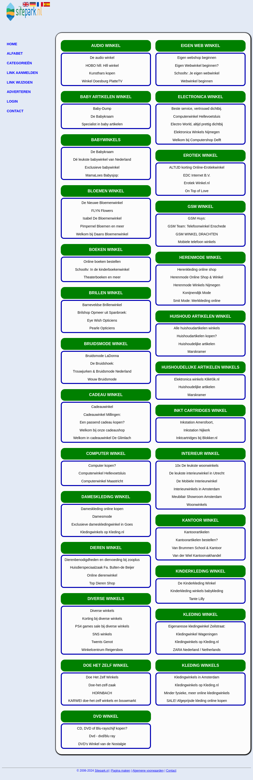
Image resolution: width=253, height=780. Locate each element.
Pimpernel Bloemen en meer (102, 226)
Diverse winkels (102, 611)
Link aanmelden (22, 73)
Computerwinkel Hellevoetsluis (102, 473)
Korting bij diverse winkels (102, 619)
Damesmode (102, 516)
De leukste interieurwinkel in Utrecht (196, 473)
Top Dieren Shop (102, 583)
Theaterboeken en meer (102, 277)
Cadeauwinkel (102, 407)
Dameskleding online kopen (102, 509)
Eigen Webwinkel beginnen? (196, 65)
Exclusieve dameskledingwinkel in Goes (102, 524)
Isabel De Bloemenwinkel (102, 218)
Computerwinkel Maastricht (102, 481)
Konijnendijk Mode (197, 293)
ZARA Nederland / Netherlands (196, 650)
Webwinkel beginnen (197, 81)
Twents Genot (102, 642)
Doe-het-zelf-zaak (102, 685)
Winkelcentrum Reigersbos (102, 650)
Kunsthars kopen (102, 73)
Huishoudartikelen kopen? (197, 336)
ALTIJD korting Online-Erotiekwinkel (196, 167)
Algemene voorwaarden (148, 770)
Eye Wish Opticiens (102, 320)
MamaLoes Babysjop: (102, 175)
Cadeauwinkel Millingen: (102, 415)
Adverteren (19, 92)
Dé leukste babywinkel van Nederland (102, 159)
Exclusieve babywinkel (102, 167)
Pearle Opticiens (102, 328)
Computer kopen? (102, 466)
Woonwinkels (197, 505)
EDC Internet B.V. (196, 175)
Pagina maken (120, 770)
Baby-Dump (102, 109)
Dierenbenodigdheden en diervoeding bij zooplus (102, 560)
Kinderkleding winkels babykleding (196, 591)
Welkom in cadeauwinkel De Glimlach (102, 438)
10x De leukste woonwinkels (196, 466)
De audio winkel (102, 58)
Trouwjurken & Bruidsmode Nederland (102, 371)
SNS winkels (102, 634)
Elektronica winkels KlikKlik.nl (196, 379)
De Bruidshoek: (102, 363)
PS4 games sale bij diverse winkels (102, 626)
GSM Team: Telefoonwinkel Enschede (197, 226)
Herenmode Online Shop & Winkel (196, 277)
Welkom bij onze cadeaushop (102, 430)
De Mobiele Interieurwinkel (196, 481)
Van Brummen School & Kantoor (197, 548)
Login (12, 101)
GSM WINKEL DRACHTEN (197, 234)
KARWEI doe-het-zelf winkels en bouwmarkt (102, 701)
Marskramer (197, 352)
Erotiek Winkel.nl (197, 183)
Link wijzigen (20, 82)
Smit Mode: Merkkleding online (196, 301)
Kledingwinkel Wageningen (197, 634)
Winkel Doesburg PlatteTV (102, 81)
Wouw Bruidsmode (102, 379)
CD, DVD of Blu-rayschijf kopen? (102, 728)
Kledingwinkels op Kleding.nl (102, 532)
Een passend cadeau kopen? (102, 422)
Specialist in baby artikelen (102, 124)
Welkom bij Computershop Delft (196, 140)
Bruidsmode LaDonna (102, 356)
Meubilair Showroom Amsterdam (197, 497)
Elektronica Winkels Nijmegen (197, 132)
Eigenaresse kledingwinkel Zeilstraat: (196, 626)
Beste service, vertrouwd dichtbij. (196, 109)
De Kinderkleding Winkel (197, 583)
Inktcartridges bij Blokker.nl (196, 438)
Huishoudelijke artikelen (196, 344)
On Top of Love (197, 191)
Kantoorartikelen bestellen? (197, 540)
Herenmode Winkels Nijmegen (196, 285)
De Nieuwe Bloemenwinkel (102, 203)
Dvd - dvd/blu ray (102, 736)
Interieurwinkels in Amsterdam (197, 489)
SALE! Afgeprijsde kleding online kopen (197, 701)
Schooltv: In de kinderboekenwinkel (102, 269)
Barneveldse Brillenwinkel (102, 305)
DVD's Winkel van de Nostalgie (102, 744)
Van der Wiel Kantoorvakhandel (196, 555)
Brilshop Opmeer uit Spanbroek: (102, 312)
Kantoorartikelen (196, 532)
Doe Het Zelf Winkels (102, 677)
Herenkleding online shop (196, 269)
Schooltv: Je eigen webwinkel (196, 73)
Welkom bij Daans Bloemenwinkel (102, 234)
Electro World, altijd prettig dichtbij (197, 124)
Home (12, 44)
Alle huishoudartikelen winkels (197, 328)
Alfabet (15, 53)
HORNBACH (102, 693)
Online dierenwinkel (102, 575)
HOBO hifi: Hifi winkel (102, 65)
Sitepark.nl (102, 770)
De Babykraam (102, 116)
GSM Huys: (197, 218)
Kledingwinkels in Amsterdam (196, 677)
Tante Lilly (196, 599)
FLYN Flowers (102, 211)
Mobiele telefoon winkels (197, 242)
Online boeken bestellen (102, 262)
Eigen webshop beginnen (196, 58)
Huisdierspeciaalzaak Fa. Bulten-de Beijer (102, 567)
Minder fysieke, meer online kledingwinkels (197, 693)
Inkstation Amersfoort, (196, 422)
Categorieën (19, 63)
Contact (15, 111)
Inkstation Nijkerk (197, 430)
